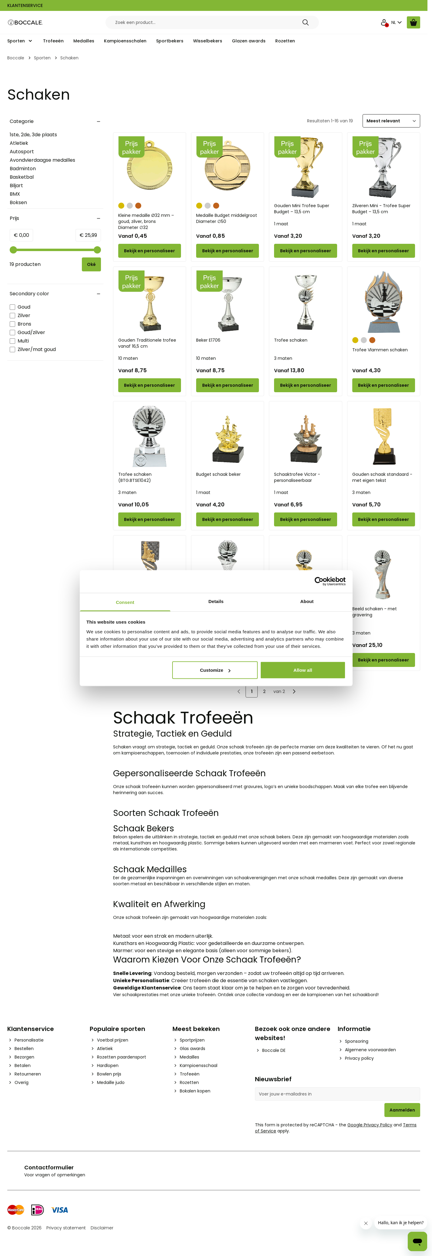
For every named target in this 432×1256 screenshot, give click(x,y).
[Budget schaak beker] (227, 436)
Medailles (83, 41)
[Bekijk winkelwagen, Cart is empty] (413, 22)
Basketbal (22, 177)
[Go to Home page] (25, 22)
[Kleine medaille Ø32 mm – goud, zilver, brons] (149, 167)
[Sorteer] (391, 121)
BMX (15, 194)
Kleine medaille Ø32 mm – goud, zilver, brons (149, 221)
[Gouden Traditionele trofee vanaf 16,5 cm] (149, 301)
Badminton (23, 168)
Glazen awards (249, 41)
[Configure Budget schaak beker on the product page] (227, 519)
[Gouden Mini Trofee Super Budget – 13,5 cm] (305, 167)
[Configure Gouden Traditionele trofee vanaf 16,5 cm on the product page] (149, 385)
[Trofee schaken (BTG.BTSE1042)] (149, 436)
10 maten (128, 358)
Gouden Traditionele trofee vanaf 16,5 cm (147, 343)
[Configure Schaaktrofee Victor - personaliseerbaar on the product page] (305, 519)
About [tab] (307, 601)
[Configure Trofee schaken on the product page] (305, 385)
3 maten (283, 358)
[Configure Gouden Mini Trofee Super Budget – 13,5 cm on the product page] (305, 251)
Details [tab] (216, 601)
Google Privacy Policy (369, 1125)
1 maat (281, 224)
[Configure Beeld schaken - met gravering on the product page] (383, 660)
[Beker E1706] (227, 301)
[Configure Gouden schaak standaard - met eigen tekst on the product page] (383, 519)
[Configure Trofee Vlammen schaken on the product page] (383, 385)
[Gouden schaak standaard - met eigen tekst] (383, 436)
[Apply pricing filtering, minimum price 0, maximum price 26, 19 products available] (91, 264)
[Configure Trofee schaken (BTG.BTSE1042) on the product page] (149, 519)
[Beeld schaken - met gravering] (383, 570)
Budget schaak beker (218, 474)
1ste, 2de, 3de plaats (33, 134)
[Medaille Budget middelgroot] (227, 167)
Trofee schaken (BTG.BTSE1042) (135, 477)
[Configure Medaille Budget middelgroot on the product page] (227, 251)
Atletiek (19, 143)
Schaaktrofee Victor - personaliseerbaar (297, 477)
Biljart (16, 185)
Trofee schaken (290, 340)
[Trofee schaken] (305, 301)
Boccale (15, 58)
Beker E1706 (208, 340)
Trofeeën (53, 41)
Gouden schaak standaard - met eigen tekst (382, 477)
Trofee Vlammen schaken (380, 350)
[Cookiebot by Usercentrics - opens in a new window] (319, 581)
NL (397, 22)
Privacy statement (66, 1228)
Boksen (18, 202)
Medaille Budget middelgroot (227, 218)
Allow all (302, 670)
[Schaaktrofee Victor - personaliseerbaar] (305, 436)
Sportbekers (169, 41)
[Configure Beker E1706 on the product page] (227, 385)
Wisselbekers (207, 41)
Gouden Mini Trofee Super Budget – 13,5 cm (301, 209)
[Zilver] (129, 205)
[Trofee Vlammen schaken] (383, 301)
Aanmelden (402, 1110)
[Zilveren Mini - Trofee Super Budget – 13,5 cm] (383, 167)
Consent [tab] (125, 602)
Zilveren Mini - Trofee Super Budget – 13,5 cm (381, 209)
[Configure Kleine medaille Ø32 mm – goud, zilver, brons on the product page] (149, 251)
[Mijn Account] (384, 22)
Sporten (16, 41)
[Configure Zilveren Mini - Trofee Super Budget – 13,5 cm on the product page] (383, 251)
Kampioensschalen (125, 41)
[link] (239, 691)
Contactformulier (49, 1167)
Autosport (22, 151)
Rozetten (285, 41)
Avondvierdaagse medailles (42, 160)
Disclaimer (102, 1228)
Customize (215, 670)
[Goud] (121, 205)
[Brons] (138, 205)
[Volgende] (294, 691)
